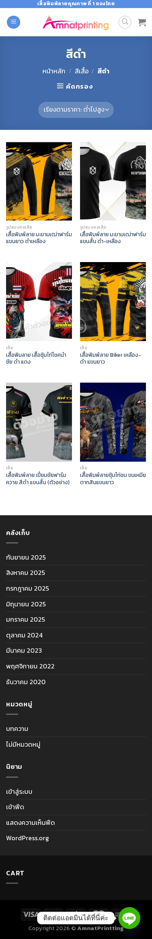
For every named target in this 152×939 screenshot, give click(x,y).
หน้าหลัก (53, 71)
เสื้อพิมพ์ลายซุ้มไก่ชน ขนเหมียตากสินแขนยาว (113, 479)
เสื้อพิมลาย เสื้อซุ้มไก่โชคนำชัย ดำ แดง (36, 359)
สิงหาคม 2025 (25, 572)
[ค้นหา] (124, 22)
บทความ (17, 728)
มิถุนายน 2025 (26, 604)
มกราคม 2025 (25, 619)
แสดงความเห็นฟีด (30, 822)
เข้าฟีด (15, 807)
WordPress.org (27, 838)
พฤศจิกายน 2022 (30, 666)
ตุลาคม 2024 (24, 635)
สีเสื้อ (82, 71)
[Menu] (13, 22)
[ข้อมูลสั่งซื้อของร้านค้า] (75, 110)
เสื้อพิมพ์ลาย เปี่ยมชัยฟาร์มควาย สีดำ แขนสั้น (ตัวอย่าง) (38, 479)
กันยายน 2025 (26, 557)
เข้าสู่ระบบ (19, 791)
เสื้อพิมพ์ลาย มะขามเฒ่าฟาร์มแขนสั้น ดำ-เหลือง (113, 238)
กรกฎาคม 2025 (27, 588)
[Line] (129, 918)
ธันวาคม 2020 (26, 682)
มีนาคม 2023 (24, 650)
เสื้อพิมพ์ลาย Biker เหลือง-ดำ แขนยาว (110, 359)
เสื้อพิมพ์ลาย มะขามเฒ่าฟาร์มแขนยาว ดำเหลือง (39, 238)
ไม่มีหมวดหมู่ (23, 744)
